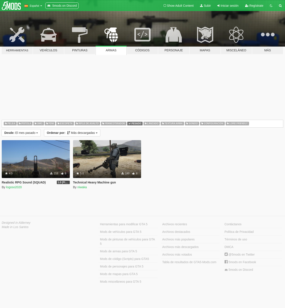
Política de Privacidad (239, 231)
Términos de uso (236, 239)
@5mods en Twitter (240, 254)
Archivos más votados (177, 254)
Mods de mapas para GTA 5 (119, 274)
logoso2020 (14, 187)
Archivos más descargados (180, 247)
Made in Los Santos (15, 227)
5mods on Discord (239, 270)
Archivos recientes (174, 224)
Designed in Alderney (16, 222)
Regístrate (254, 5)
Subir (205, 5)
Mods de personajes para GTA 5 (121, 266)
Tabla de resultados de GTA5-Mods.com (189, 262)
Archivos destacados (176, 231)
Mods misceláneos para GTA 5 (120, 281)
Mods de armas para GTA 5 (118, 251)
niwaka (82, 187)
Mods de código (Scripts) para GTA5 (124, 259)
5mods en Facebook (240, 262)
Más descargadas (72, 133)
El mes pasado (21, 133)
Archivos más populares (178, 239)
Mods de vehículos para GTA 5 (120, 231)
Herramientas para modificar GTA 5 (123, 224)
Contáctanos (233, 224)
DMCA (229, 247)
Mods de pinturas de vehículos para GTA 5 (127, 241)
